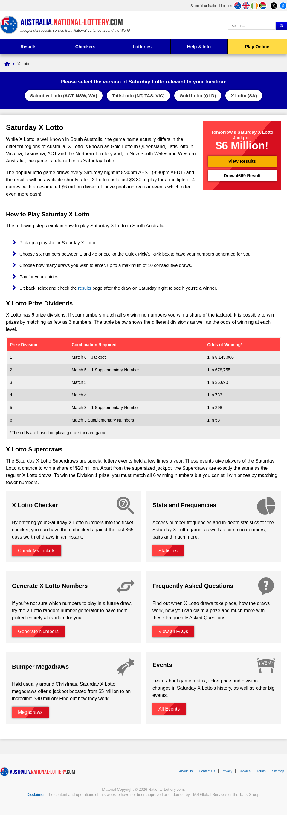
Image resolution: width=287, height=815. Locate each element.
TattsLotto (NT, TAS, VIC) (138, 95)
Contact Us (207, 771)
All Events (169, 708)
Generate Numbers (38, 631)
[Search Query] (252, 26)
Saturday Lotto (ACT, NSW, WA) (63, 95)
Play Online (257, 46)
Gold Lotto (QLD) (198, 95)
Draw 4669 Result (242, 175)
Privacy (227, 771)
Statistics (168, 550)
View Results (242, 161)
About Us (186, 771)
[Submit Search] (281, 26)
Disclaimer (36, 794)
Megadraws (30, 712)
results (84, 288)
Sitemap (278, 771)
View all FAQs (173, 631)
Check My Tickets (36, 550)
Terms (261, 771)
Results (28, 46)
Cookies (245, 771)
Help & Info (199, 46)
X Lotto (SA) (244, 95)
